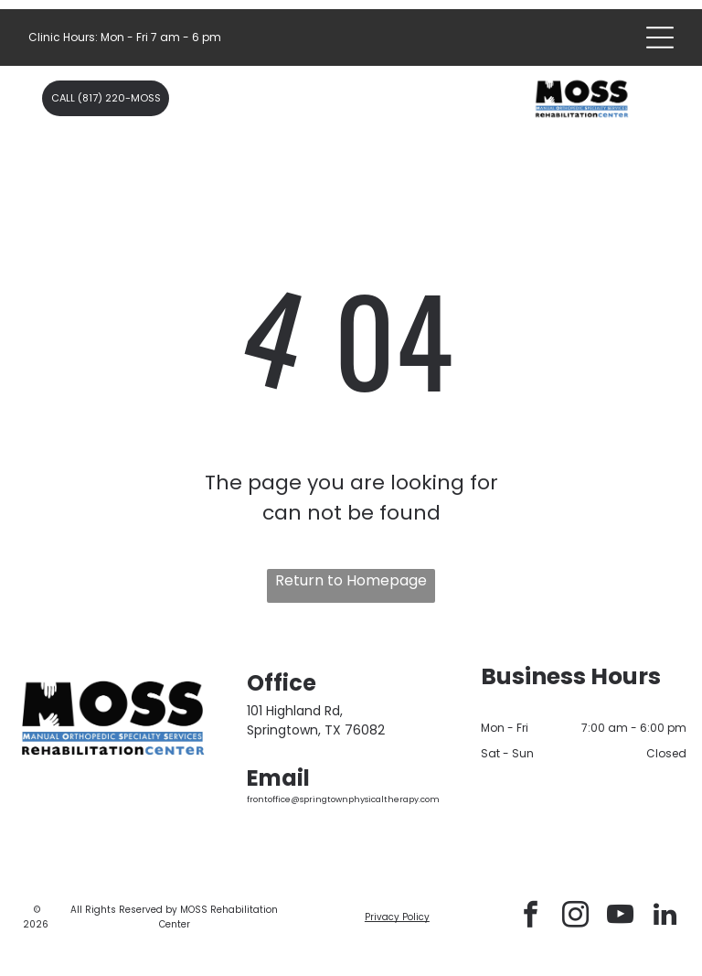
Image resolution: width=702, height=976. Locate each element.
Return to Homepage (351, 580)
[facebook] (530, 917)
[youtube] (620, 917)
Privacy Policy (397, 917)
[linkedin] (664, 917)
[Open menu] (660, 37)
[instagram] (575, 917)
